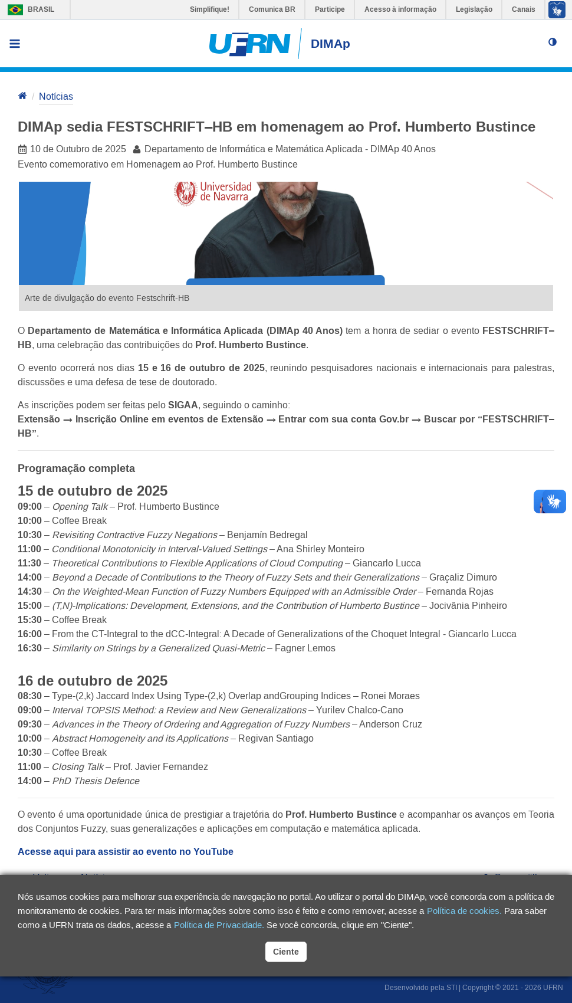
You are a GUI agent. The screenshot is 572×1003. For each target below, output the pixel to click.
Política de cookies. (464, 911)
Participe (330, 9)
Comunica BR (272, 9)
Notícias (56, 96)
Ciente (286, 951)
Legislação (474, 9)
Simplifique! (209, 9)
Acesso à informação (400, 9)
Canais (523, 9)
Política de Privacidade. (219, 925)
